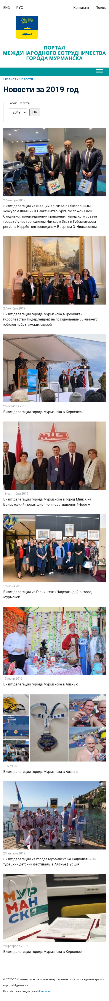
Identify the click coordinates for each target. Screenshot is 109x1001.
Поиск (101, 8)
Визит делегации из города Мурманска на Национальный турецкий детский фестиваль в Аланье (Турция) (49, 861)
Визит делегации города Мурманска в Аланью (41, 684)
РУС (19, 8)
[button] (99, 70)
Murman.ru (44, 991)
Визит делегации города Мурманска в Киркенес (42, 412)
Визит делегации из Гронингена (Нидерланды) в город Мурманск (47, 594)
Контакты (81, 8)
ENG (6, 8)
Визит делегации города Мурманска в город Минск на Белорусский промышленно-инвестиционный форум (47, 502)
